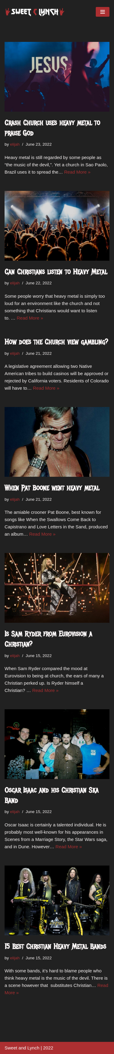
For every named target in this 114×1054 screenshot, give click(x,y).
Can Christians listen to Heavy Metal (56, 271)
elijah (15, 144)
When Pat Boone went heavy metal (52, 487)
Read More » (77, 172)
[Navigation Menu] (102, 12)
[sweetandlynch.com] (35, 11)
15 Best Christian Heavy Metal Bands (55, 946)
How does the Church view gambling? (56, 341)
